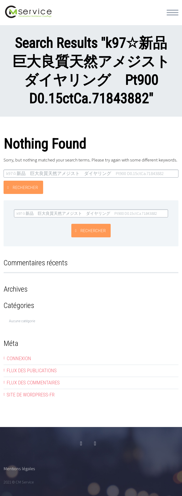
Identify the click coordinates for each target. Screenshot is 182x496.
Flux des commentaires (33, 383)
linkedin (95, 444)
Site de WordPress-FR (31, 395)
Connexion (19, 358)
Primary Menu (172, 12)
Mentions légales (19, 468)
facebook (81, 444)
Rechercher (25, 187)
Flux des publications (32, 370)
